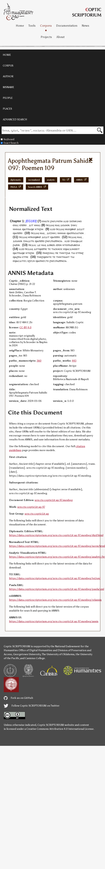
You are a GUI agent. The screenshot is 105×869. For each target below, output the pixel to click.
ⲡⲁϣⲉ (30, 229)
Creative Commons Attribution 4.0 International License (60, 729)
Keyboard (7, 139)
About (60, 37)
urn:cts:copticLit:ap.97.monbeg (54, 500)
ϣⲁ (24, 229)
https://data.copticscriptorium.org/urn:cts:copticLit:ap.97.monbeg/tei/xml (54, 578)
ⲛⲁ (56, 225)
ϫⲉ (62, 225)
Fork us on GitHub (18, 698)
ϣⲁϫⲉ (78, 241)
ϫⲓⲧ (47, 237)
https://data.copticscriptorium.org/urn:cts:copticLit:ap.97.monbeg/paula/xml (56, 589)
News (85, 25)
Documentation (66, 25)
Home (20, 25)
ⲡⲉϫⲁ (49, 225)
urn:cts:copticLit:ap (37, 513)
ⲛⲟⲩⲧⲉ (45, 261)
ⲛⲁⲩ (16, 225)
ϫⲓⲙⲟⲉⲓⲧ (75, 249)
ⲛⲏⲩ (74, 225)
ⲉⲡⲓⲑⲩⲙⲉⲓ (76, 221)
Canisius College (35, 658)
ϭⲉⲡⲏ (59, 221)
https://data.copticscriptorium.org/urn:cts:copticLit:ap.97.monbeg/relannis (55, 599)
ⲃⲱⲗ (52, 245)
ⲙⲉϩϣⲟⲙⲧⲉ (45, 257)
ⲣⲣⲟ (24, 225)
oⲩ (54, 221)
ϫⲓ (30, 225)
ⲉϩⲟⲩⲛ (31, 261)
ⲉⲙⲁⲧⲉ (45, 221)
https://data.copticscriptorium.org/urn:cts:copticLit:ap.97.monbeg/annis (53, 621)
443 (74, 360)
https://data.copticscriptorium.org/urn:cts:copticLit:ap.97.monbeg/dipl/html (56, 535)
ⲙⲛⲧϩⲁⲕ (65, 253)
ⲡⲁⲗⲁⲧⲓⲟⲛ (78, 233)
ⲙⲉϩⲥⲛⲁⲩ (49, 253)
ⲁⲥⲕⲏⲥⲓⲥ (57, 249)
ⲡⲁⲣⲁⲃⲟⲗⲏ (74, 245)
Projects (46, 37)
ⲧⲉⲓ (66, 245)
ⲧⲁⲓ (73, 253)
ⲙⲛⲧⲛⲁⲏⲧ (64, 257)
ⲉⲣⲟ (58, 245)
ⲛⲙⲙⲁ (16, 229)
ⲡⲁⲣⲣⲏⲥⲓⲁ (56, 241)
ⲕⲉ (67, 229)
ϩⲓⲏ (41, 229)
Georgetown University (26, 654)
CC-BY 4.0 (25, 327)
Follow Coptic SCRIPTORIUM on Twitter (31, 705)
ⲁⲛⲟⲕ (67, 225)
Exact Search (9, 143)
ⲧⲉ (38, 229)
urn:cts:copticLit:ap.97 (31, 507)
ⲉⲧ (77, 253)
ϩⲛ (51, 221)
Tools (32, 25)
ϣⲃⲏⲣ (72, 229)
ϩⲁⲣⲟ (15, 245)
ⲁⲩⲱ (65, 221)
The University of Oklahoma (58, 654)
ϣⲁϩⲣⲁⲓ (17, 257)
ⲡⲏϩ (81, 253)
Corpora (46, 25)
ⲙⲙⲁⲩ (37, 225)
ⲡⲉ (56, 253)
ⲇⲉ (38, 245)
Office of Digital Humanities (35, 650)
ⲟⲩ (49, 241)
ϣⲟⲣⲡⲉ (43, 249)
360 (39, 360)
